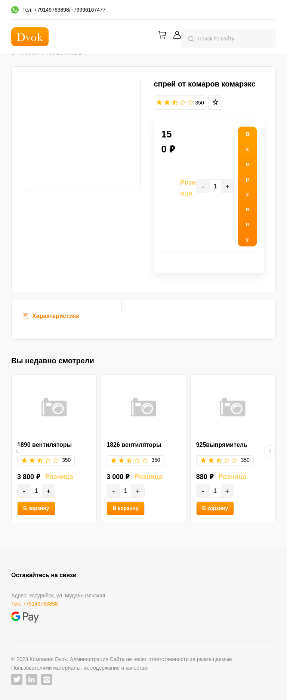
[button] (17, 451)
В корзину (36, 508)
